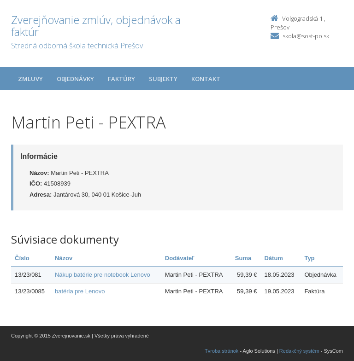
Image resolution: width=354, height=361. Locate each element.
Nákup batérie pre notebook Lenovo (102, 274)
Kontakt (205, 79)
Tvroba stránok (221, 351)
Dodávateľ (180, 258)
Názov (63, 258)
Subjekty (163, 79)
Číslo (22, 258)
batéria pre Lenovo (80, 291)
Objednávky (75, 79)
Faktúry (121, 79)
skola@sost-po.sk (306, 36)
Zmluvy (30, 79)
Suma (243, 258)
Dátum (273, 258)
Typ (309, 258)
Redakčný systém (299, 351)
